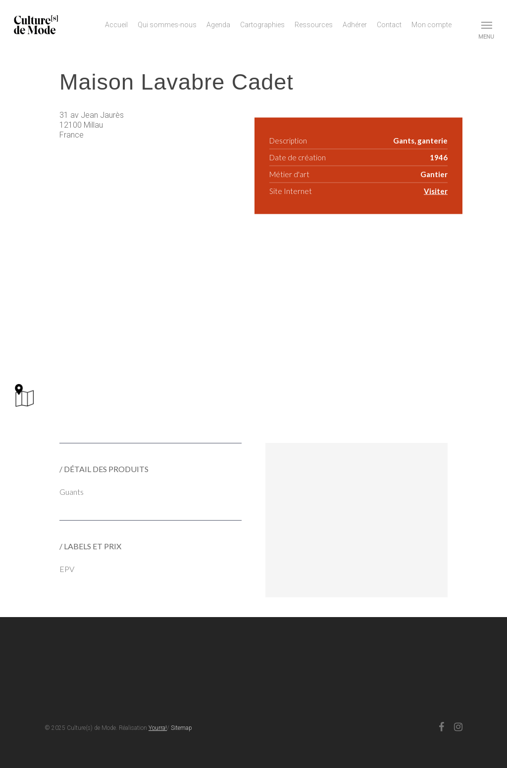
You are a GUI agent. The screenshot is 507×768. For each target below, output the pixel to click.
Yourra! (158, 727)
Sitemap (181, 727)
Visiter (436, 190)
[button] (487, 24)
